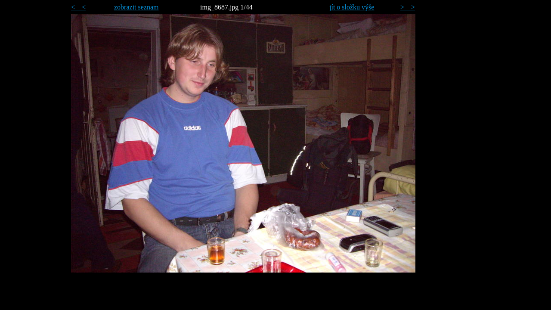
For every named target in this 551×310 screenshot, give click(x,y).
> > (407, 7)
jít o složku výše (351, 7)
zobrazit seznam (136, 7)
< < (78, 7)
